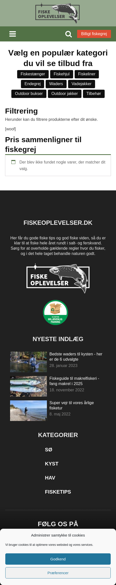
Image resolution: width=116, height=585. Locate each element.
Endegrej (32, 84)
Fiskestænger (33, 74)
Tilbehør (93, 93)
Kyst (51, 463)
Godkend (58, 559)
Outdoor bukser (29, 93)
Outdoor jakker (64, 93)
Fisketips (58, 492)
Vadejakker (82, 84)
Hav (50, 478)
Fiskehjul (62, 74)
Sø (48, 449)
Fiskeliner (86, 74)
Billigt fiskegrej (94, 34)
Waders (56, 84)
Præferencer (57, 573)
